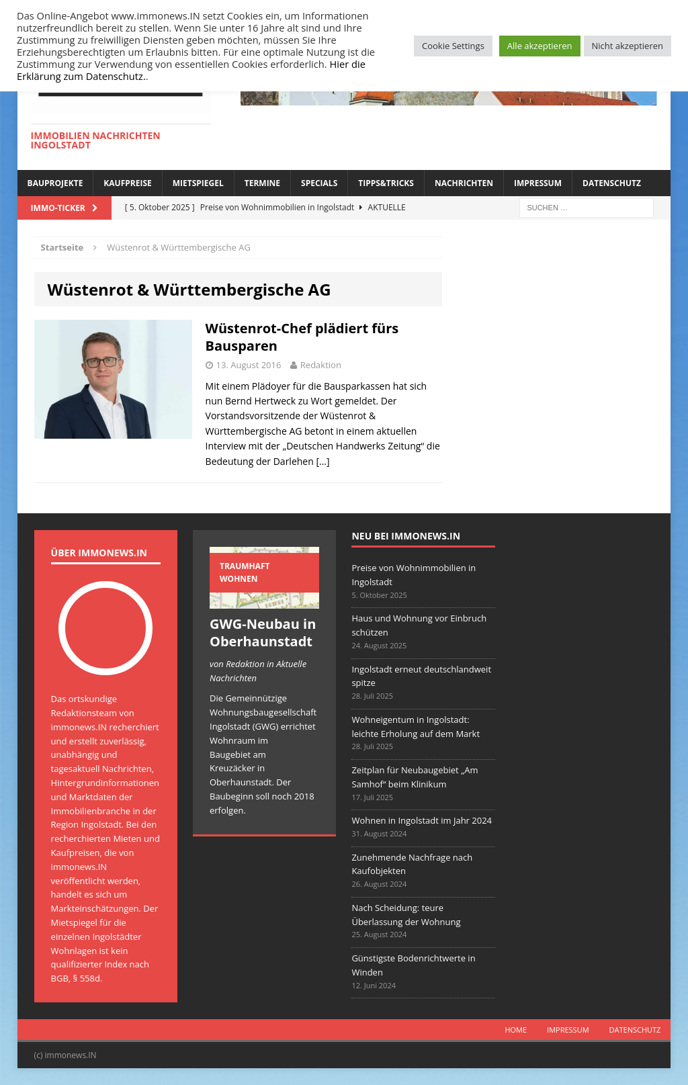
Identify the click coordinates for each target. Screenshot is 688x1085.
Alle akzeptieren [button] (539, 46)
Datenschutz (612, 183)
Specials (319, 183)
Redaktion (320, 365)
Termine (262, 183)
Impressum (538, 183)
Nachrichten (464, 183)
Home (516, 1030)
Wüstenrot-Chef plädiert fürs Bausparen (302, 337)
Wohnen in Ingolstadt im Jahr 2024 (421, 820)
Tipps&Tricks (386, 183)
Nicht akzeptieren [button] (627, 46)
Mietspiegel (198, 183)
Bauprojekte (55, 183)
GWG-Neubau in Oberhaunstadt (263, 632)
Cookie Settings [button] (453, 46)
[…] (322, 461)
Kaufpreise (127, 183)
